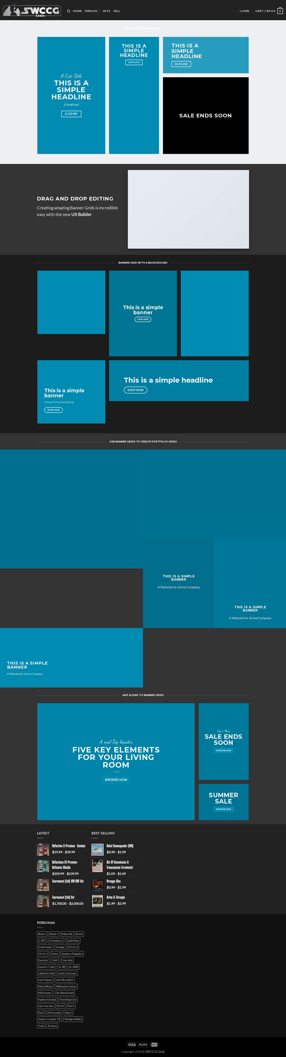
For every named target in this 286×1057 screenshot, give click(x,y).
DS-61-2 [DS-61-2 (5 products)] (73, 947)
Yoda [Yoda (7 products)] (41, 1025)
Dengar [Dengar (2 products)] (60, 947)
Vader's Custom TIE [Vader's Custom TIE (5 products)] (49, 1019)
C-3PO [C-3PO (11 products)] (42, 940)
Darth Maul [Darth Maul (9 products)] (72, 940)
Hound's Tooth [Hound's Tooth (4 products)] (46, 966)
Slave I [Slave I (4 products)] (68, 1012)
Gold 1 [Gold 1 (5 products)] (55, 960)
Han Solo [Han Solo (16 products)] (68, 960)
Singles (92, 11)
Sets (106, 11)
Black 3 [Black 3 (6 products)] (54, 934)
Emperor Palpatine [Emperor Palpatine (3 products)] (72, 953)
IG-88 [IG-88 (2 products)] (61, 966)
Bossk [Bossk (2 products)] (79, 934)
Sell (116, 11)
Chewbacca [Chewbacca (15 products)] (56, 940)
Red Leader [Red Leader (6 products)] (54, 1012)
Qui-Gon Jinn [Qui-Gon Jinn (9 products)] (45, 1006)
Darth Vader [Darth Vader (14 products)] (45, 947)
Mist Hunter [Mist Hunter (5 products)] (44, 992)
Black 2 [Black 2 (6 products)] (42, 934)
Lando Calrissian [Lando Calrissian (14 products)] (67, 973)
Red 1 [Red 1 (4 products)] (71, 1006)
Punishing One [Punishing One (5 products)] (68, 999)
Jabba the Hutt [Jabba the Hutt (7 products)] (46, 973)
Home (77, 11)
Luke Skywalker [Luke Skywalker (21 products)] (65, 979)
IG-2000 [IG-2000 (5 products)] (73, 966)
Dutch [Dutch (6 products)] (54, 953)
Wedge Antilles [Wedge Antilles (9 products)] (73, 1019)
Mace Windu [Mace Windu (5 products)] (45, 986)
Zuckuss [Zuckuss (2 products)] (52, 1025)
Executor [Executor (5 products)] (43, 960)
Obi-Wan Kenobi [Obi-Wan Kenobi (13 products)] (64, 992)
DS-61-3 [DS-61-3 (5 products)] (43, 953)
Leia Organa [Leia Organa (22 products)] (45, 979)
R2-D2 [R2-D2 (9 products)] (60, 1006)
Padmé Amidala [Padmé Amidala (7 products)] (47, 999)
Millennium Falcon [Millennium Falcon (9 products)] (66, 986)
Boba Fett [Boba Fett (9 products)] (67, 934)
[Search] (68, 11)
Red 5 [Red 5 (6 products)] (41, 1012)
